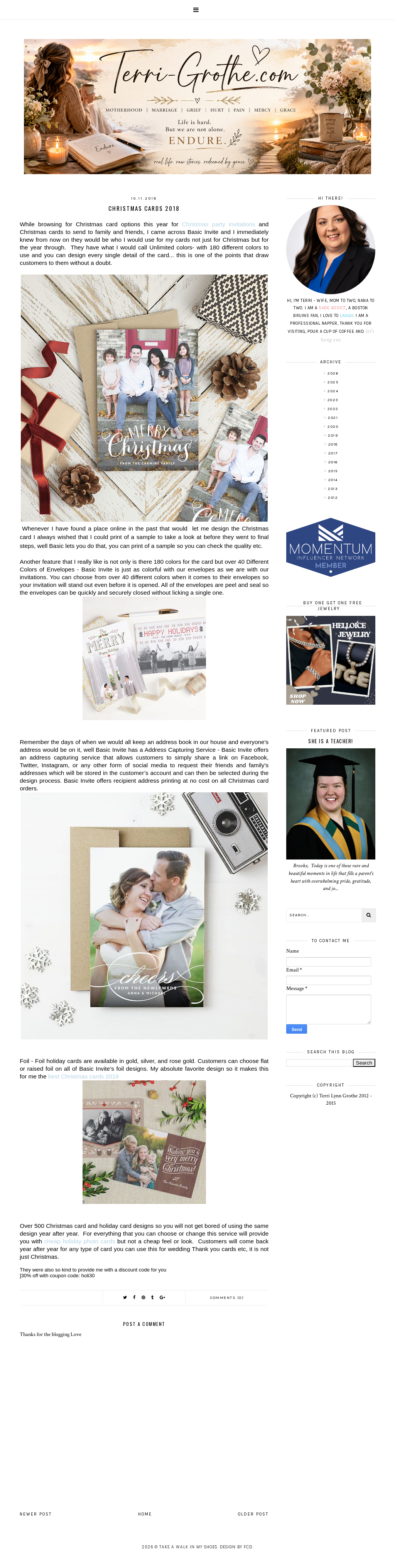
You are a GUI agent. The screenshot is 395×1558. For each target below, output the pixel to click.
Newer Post (36, 1514)
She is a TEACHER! (330, 741)
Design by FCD (236, 1547)
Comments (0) (227, 1297)
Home (145, 1514)
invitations (220, 224)
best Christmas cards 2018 (83, 1076)
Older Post (253, 1514)
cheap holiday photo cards (79, 1241)
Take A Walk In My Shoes (188, 1547)
